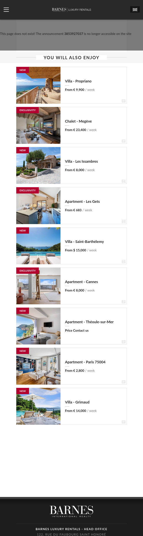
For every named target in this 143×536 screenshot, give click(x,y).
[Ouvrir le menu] (6, 10)
